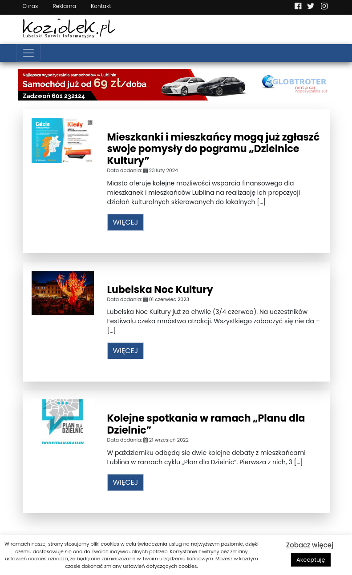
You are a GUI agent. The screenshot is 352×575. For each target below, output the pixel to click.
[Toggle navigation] (28, 53)
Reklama (64, 6)
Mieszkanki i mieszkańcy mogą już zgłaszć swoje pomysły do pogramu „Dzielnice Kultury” (213, 149)
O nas (30, 6)
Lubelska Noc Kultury (160, 290)
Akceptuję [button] (310, 559)
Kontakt (101, 6)
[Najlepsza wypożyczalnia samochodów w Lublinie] (176, 84)
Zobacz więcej (309, 545)
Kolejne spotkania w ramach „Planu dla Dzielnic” (206, 424)
